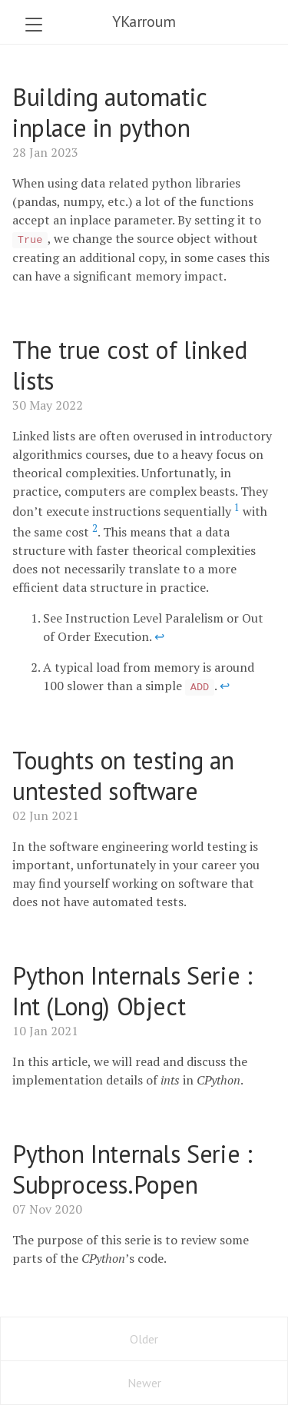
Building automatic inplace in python (109, 112)
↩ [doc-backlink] (159, 636)
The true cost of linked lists (129, 365)
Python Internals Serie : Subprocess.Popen (132, 1169)
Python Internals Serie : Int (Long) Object (132, 990)
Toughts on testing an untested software (123, 775)
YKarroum (144, 22)
